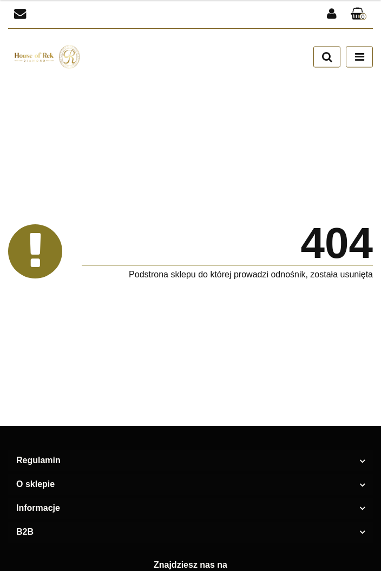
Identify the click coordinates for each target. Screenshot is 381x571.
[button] (359, 14)
